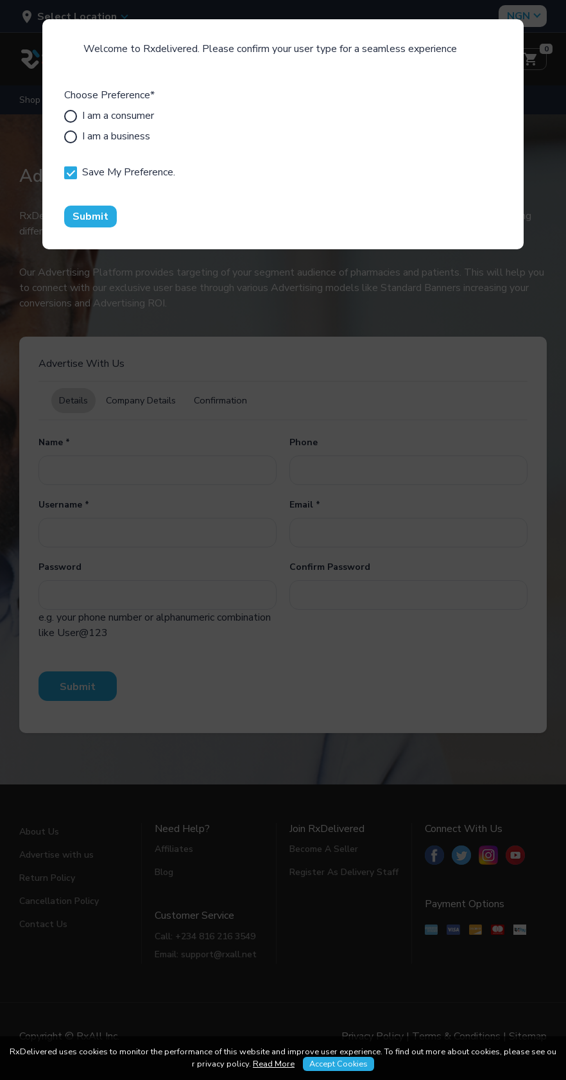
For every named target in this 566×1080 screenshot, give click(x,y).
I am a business (107, 136)
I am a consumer (109, 116)
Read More (274, 1064)
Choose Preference (109, 95)
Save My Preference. (119, 172)
